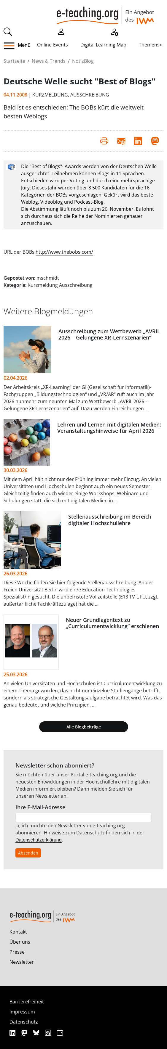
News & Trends (49, 61)
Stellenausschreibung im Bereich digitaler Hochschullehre (109, 519)
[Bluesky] (37, 1033)
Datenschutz (23, 1022)
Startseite (14, 61)
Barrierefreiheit (26, 1001)
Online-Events (52, 44)
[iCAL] (60, 1033)
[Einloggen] (61, 31)
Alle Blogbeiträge (83, 727)
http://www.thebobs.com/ (64, 252)
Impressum (22, 1011)
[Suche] (8, 31)
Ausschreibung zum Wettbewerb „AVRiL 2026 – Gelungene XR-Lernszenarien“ (109, 334)
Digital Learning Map (103, 44)
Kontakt (18, 932)
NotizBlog (83, 61)
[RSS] (49, 1033)
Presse (17, 952)
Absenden (28, 853)
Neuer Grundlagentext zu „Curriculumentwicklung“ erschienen (112, 623)
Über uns (19, 942)
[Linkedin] (13, 1033)
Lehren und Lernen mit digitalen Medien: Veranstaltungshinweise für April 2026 (109, 427)
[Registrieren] (114, 31)
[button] (11, 45)
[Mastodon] (25, 1033)
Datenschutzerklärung (38, 839)
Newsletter (21, 962)
